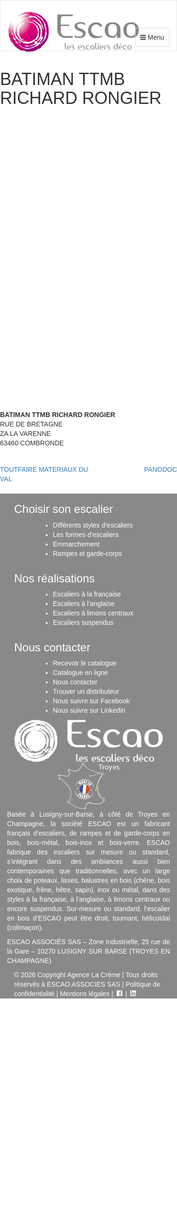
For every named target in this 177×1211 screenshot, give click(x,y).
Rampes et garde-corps (87, 553)
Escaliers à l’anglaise (84, 603)
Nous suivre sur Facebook (91, 701)
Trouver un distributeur (86, 691)
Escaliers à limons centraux (93, 613)
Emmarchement (76, 544)
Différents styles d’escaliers (93, 525)
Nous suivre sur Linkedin (89, 710)
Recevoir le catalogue (85, 663)
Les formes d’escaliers (85, 534)
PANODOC (160, 469)
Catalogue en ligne (80, 672)
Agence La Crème (93, 975)
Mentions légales (85, 994)
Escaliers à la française (87, 594)
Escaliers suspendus (83, 622)
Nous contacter (75, 682)
